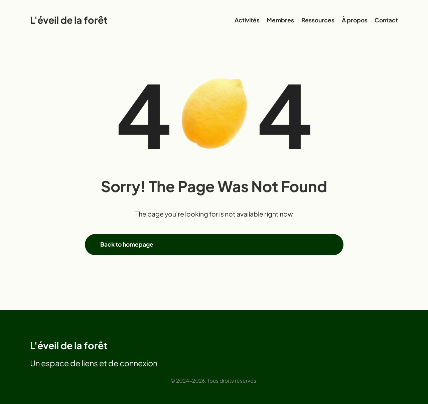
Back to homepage (126, 244)
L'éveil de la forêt (69, 20)
